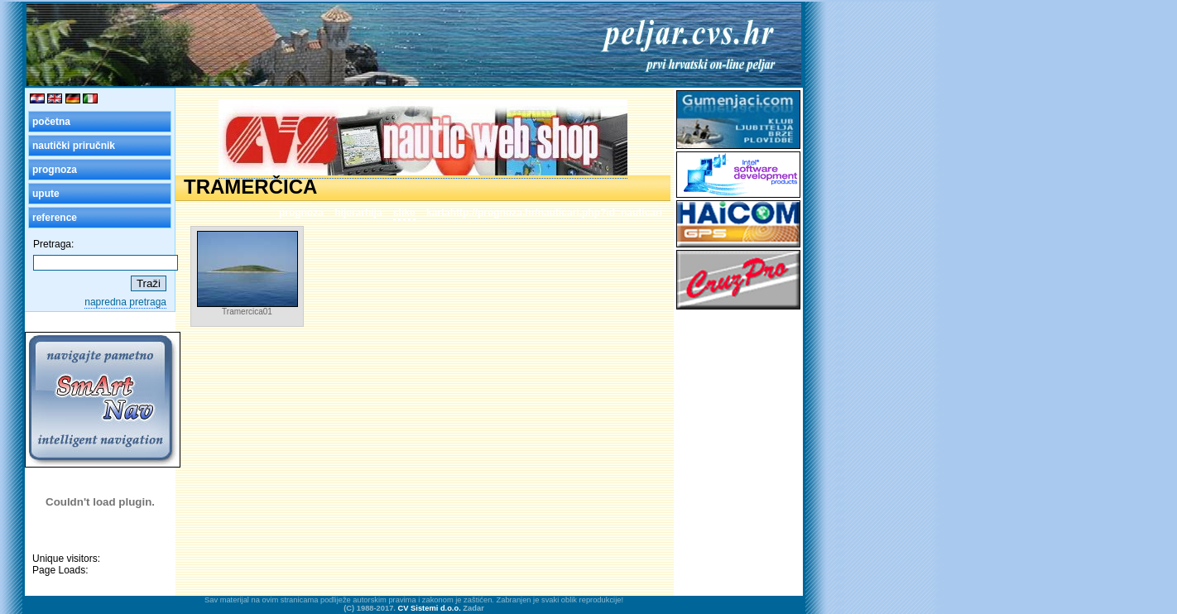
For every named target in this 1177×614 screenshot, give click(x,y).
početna (51, 121)
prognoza (54, 169)
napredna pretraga (125, 302)
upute (46, 193)
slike (404, 212)
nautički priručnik (73, 145)
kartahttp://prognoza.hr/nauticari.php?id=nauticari (544, 212)
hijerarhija (358, 212)
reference (54, 217)
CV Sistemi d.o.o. (429, 608)
